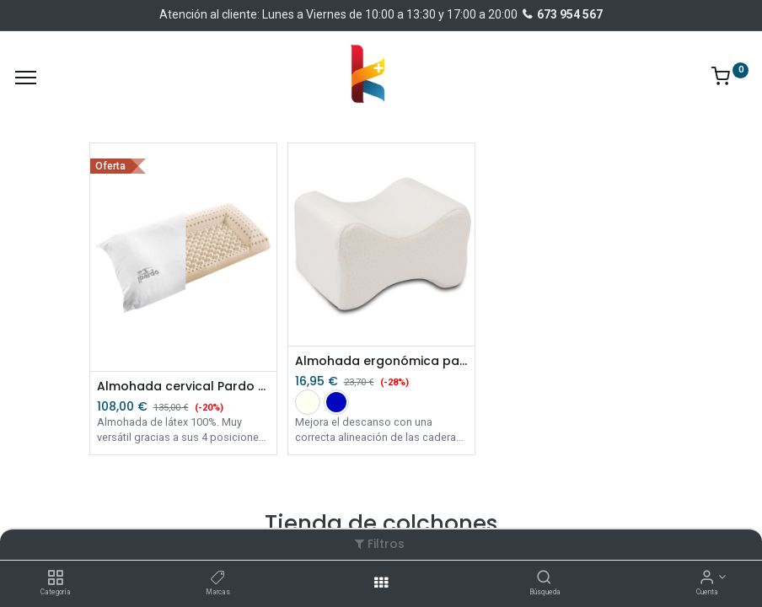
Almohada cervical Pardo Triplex (183, 387)
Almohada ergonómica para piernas (381, 361)
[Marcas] (218, 578)
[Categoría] (55, 578)
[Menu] (25, 77)
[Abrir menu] (381, 582)
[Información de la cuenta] (707, 578)
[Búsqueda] (544, 578)
